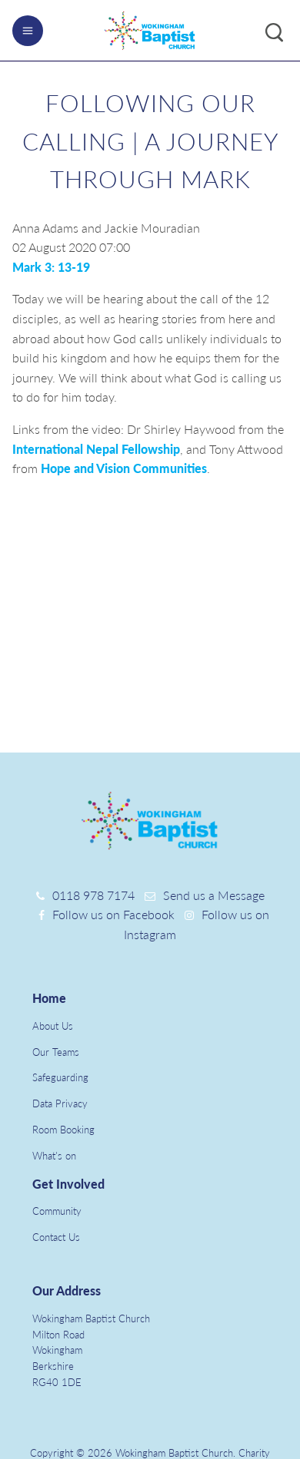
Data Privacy (60, 1103)
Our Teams (55, 1052)
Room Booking (63, 1129)
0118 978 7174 (93, 895)
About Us (52, 1026)
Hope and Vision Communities (124, 468)
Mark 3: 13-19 (51, 267)
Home (49, 998)
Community (57, 1211)
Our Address (66, 1290)
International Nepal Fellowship (96, 449)
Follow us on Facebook (113, 914)
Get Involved (68, 1183)
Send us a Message (214, 895)
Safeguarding (60, 1077)
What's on (54, 1156)
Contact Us (56, 1237)
